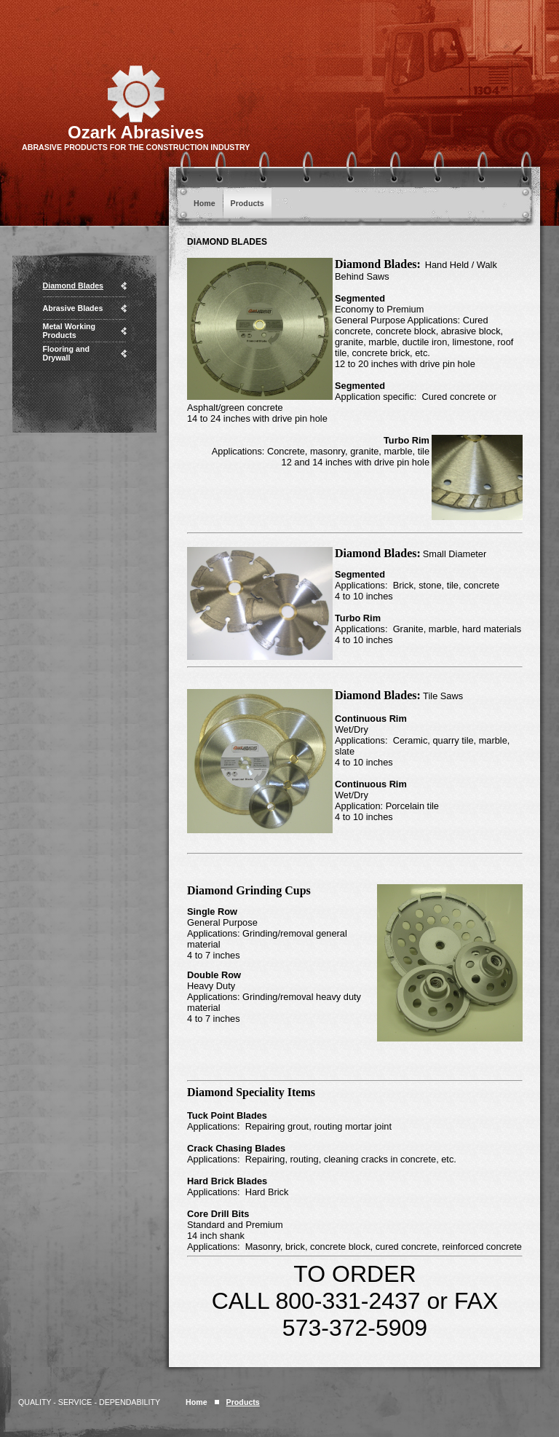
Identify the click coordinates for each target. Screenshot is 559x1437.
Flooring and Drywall (66, 353)
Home (204, 203)
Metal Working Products (69, 330)
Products (247, 203)
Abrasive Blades (73, 308)
